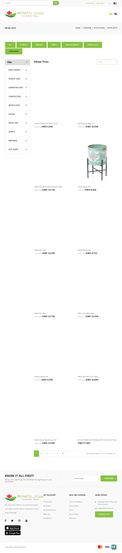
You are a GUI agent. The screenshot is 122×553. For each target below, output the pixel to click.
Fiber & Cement (72, 45)
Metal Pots (112, 28)
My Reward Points (49, 512)
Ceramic (39, 45)
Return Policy (73, 516)
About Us (72, 520)
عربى (110, 3)
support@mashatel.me (106, 510)
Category (87, 28)
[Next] (64, 456)
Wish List (46, 516)
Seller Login (100, 3)
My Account (47, 504)
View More (14, 51)
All (10, 45)
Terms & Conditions (76, 504)
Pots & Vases (99, 28)
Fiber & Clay (92, 45)
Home (77, 28)
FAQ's (71, 512)
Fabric (54, 45)
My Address (47, 520)
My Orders (47, 508)
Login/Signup (91, 3)
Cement (23, 45)
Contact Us (104, 516)
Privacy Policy (74, 508)
